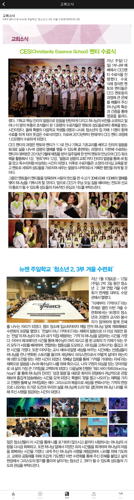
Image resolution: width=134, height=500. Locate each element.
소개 (120, 498)
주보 (67, 498)
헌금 (94, 498)
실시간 (40, 498)
